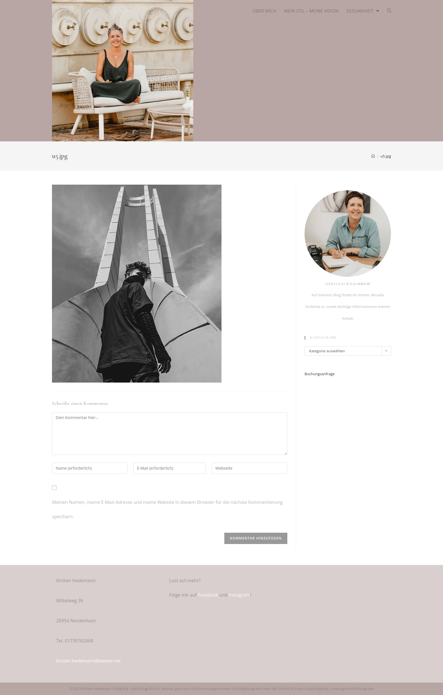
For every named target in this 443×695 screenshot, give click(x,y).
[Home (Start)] (373, 156)
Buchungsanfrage (320, 373)
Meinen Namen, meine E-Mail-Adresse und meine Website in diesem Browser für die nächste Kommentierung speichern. (167, 509)
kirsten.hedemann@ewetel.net (88, 661)
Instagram (239, 595)
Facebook (208, 595)
